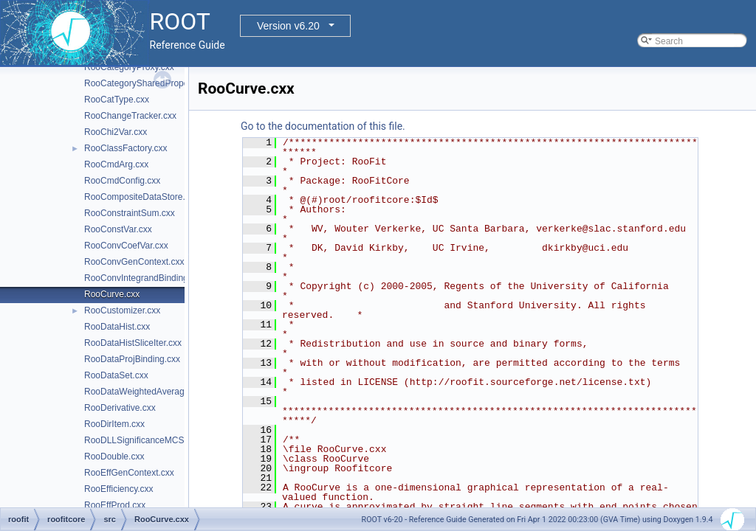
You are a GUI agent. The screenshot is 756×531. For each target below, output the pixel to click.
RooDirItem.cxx (114, 424)
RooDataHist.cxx (117, 327)
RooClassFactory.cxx (125, 148)
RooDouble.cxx (114, 456)
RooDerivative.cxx (120, 408)
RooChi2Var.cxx (115, 132)
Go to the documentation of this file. (323, 126)
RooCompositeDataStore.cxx (141, 197)
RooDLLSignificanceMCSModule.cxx (156, 440)
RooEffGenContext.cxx (129, 473)
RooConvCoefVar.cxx (126, 245)
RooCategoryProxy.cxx (129, 67)
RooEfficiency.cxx (119, 489)
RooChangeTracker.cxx (130, 116)
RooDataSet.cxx (116, 375)
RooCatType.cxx (116, 99)
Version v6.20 (288, 26)
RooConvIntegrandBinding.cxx (144, 278)
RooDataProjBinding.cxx (132, 359)
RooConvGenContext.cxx (134, 262)
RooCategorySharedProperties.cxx (152, 83)
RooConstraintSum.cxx (129, 213)
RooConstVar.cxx (118, 229)
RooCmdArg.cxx (116, 164)
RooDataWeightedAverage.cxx (144, 391)
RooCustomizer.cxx (122, 310)
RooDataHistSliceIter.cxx (133, 343)
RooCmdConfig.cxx (122, 181)
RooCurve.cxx (112, 294)
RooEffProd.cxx (114, 505)
